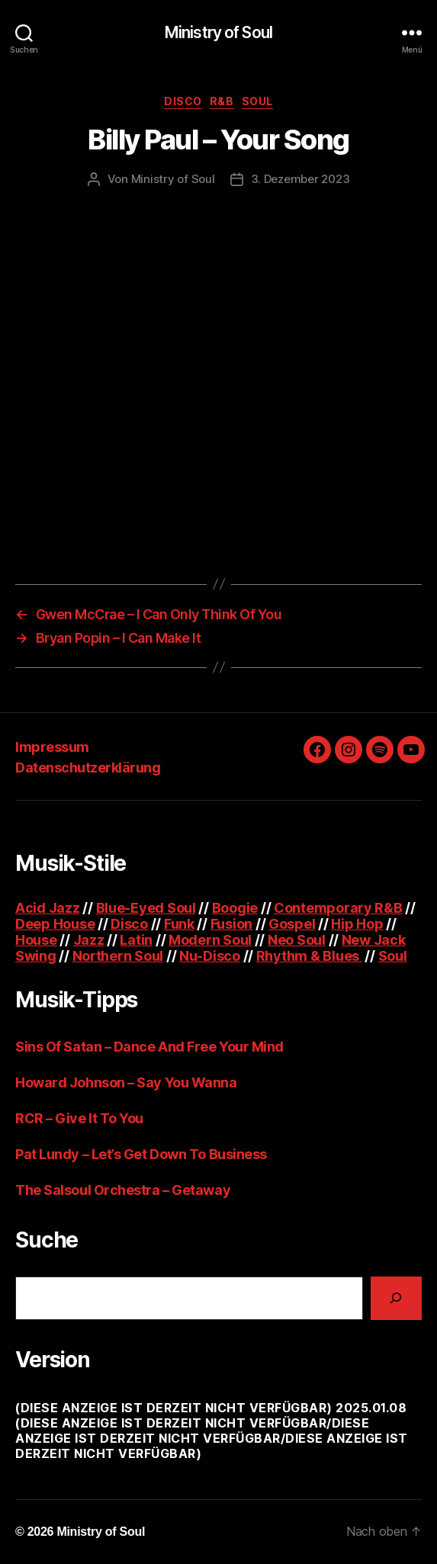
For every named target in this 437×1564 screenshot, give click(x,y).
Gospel (291, 924)
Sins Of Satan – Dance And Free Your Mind (149, 1047)
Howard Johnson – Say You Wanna (126, 1082)
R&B (222, 101)
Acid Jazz (47, 908)
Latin (136, 940)
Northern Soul (118, 956)
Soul (257, 101)
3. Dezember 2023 (300, 179)
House (36, 940)
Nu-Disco (209, 956)
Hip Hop (357, 924)
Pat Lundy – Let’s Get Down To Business (141, 1154)
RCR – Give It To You (79, 1118)
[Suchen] (396, 1298)
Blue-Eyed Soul (146, 908)
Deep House (55, 924)
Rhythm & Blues (309, 956)
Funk (179, 924)
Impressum (52, 747)
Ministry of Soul (218, 32)
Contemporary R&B (338, 908)
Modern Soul (210, 940)
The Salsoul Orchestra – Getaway (122, 1190)
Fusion (231, 924)
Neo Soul (297, 940)
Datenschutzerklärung (87, 768)
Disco (183, 101)
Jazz (88, 940)
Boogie (235, 908)
